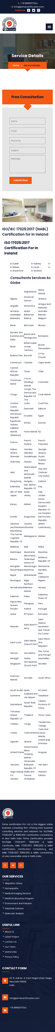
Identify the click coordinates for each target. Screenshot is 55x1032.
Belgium (42, 318)
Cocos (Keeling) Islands (28, 382)
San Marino (29, 653)
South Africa (44, 677)
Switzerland (16, 704)
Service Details (32, 65)
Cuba (27, 403)
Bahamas (29, 314)
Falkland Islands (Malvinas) (15, 432)
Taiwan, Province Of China (44, 704)
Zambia (14, 778)
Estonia (42, 422)
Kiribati (27, 504)
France (13, 442)
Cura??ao (43, 403)
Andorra (42, 298)
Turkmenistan (31, 732)
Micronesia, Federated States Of (29, 559)
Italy (40, 491)
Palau (27, 596)
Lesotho (28, 523)
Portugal (42, 608)
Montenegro (30, 566)
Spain (27, 690)
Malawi (41, 536)
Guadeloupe (30, 456)
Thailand (28, 715)
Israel (26, 491)
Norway (42, 587)
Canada (28, 362)
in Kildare (14, 267)
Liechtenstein (17, 527)
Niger (26, 580)
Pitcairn (14, 608)
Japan (13, 495)
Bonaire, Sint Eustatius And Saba (17, 336)
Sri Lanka (42, 690)
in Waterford (16, 270)
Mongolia (15, 566)
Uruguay (42, 752)
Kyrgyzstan (29, 516)
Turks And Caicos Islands (43, 733)
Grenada (14, 456)
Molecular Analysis (14, 913)
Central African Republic (14, 371)
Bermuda (28, 325)
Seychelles (43, 658)
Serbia (27, 658)
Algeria (13, 298)
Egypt (41, 415)
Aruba (27, 311)
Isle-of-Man (16, 491)
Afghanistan (30, 291)
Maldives (14, 546)
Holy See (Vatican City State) (44, 472)
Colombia (43, 382)
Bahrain (42, 314)
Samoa (14, 653)
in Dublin (14, 263)
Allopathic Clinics (13, 883)
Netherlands (30, 575)
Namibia (42, 569)
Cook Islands (44, 394)
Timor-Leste (44, 715)
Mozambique (17, 569)
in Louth (35, 267)
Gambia (28, 449)
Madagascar (30, 536)
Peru (40, 603)
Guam (41, 456)
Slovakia (42, 663)
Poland (27, 608)
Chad (27, 371)
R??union (28, 614)
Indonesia (15, 486)
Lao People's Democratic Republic (44, 517)
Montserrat (44, 566)
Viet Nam (43, 764)
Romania (42, 614)
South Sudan (16, 690)
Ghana (13, 452)
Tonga (27, 723)
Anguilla (14, 305)
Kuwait (13, 516)
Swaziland (43, 695)
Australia (42, 311)
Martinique (15, 552)
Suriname (15, 695)
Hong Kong (15, 481)
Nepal (13, 575)
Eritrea (27, 422)
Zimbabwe (29, 778)
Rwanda (14, 626)
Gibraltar (28, 452)
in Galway (36, 263)
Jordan (41, 495)
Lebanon (14, 523)
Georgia (42, 449)
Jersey (27, 495)
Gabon (13, 449)
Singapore (15, 663)
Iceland (42, 481)
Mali (26, 546)
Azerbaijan (15, 314)
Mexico (13, 559)
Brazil (12, 346)
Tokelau (14, 723)
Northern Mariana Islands (28, 588)
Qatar (13, 614)
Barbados (15, 318)
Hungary (28, 481)
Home (16, 65)
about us (9, 931)
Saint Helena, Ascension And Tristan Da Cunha (44, 626)
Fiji (39, 431)
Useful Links (11, 951)
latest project (12, 936)
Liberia (41, 523)
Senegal (14, 658)
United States (17, 752)
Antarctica (29, 305)
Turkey (13, 732)
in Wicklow (36, 270)
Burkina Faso (16, 355)
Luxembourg (44, 527)
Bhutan (42, 325)
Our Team (10, 946)
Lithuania (28, 527)
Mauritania (29, 552)
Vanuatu (14, 764)
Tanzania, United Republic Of (16, 715)
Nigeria (41, 580)
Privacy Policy (12, 956)
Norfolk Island (17, 587)
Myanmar (29, 569)
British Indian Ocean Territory (30, 347)
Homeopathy (11, 888)
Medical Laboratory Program (19, 898)
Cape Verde (44, 362)
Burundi (28, 355)
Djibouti (42, 408)
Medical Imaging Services (18, 893)
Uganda (14, 741)
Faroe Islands (30, 431)
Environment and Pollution (18, 903)
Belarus (27, 318)
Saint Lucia (15, 642)
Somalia (28, 677)
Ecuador (28, 415)
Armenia (14, 311)
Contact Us (11, 941)
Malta (41, 546)
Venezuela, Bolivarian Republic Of (30, 765)
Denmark (28, 408)
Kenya (13, 504)
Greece (42, 452)
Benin (13, 325)
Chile (40, 371)
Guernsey (15, 461)
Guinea (27, 461)
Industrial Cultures (14, 908)
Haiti (12, 472)
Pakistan (14, 596)
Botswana (43, 336)
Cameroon (15, 362)
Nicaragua (15, 580)
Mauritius (43, 552)
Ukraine (28, 741)
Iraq (40, 486)
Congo (13, 394)
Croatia (14, 403)
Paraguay (29, 603)
